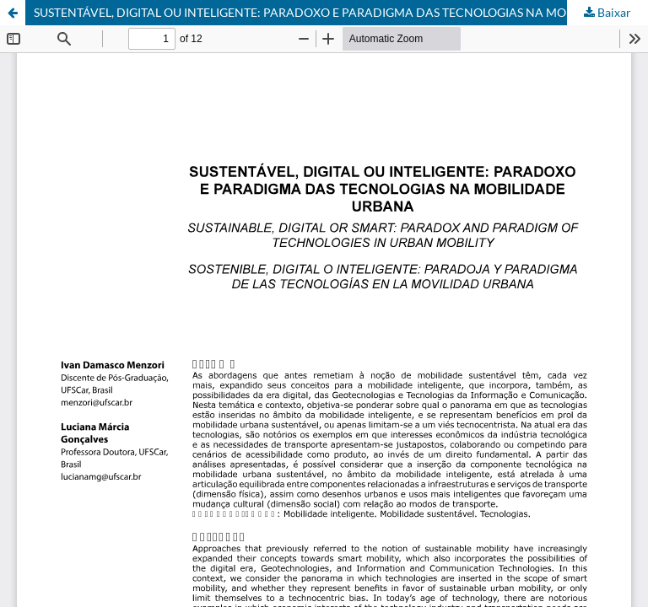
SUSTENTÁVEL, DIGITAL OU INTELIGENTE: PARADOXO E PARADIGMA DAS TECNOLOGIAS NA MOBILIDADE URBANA (341, 12)
